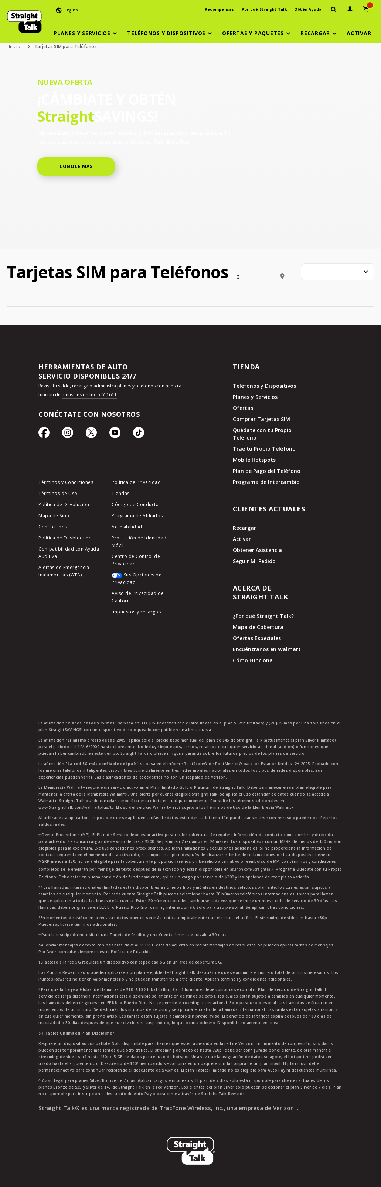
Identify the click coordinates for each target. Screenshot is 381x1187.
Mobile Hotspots (254, 459)
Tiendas (121, 493)
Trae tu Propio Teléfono (264, 448)
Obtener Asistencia (257, 550)
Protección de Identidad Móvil (139, 541)
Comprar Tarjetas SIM (261, 419)
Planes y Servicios (255, 396)
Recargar (244, 527)
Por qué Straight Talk (264, 9)
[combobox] (337, 271)
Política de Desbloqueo (65, 538)
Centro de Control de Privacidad (136, 560)
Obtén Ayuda (308, 9)
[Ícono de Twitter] (91, 434)
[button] (86, 33)
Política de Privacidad (136, 482)
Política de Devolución (63, 504)
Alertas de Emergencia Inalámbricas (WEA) (63, 571)
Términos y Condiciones (65, 482)
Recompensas (219, 9)
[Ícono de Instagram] (67, 434)
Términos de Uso (58, 493)
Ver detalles (172, 142)
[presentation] (333, 9)
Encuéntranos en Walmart (267, 649)
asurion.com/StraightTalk (251, 869)
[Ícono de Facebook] (44, 434)
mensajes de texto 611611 (89, 394)
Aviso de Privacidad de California (138, 597)
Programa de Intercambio (266, 481)
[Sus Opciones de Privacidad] (143, 580)
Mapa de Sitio (53, 515)
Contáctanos (52, 527)
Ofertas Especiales (257, 638)
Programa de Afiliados (137, 515)
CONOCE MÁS (76, 166)
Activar (242, 538)
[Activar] (359, 33)
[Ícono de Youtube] (114, 434)
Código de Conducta (135, 504)
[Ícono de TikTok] (138, 434)
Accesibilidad (127, 527)
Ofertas (243, 407)
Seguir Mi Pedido (254, 561)
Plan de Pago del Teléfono (266, 470)
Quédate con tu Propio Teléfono (262, 434)
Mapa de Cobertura (258, 627)
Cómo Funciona (253, 660)
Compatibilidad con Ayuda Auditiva (68, 552)
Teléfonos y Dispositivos (264, 385)
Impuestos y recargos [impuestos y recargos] (136, 612)
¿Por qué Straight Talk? (263, 615)
